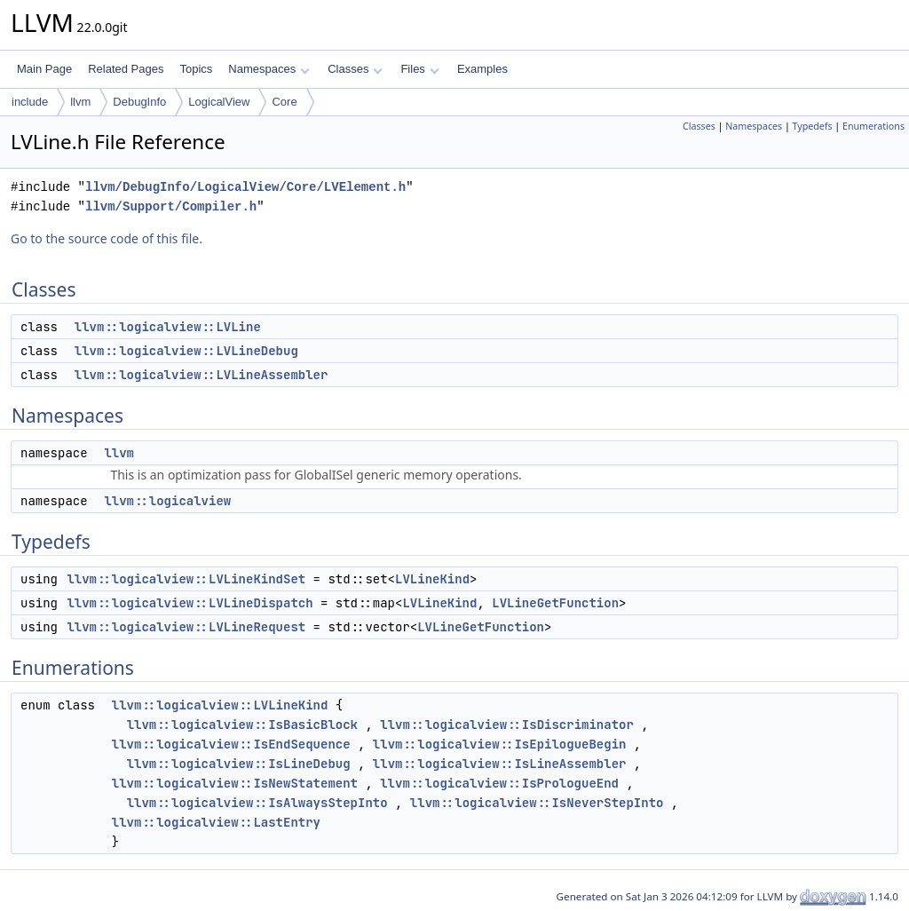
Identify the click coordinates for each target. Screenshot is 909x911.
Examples (482, 68)
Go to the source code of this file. (106, 238)
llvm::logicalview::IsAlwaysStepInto (257, 803)
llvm (80, 101)
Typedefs (813, 126)
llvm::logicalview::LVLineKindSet (186, 579)
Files (419, 68)
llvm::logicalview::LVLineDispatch (189, 603)
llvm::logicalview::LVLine (168, 327)
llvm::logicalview (167, 501)
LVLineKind (432, 579)
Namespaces (268, 68)
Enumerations (873, 126)
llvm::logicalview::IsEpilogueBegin (500, 744)
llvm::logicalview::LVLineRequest (186, 627)
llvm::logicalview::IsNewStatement (235, 783)
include (30, 101)
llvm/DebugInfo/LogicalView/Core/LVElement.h (245, 186)
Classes (355, 68)
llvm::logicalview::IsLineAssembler (500, 764)
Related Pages (125, 68)
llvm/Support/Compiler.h (171, 206)
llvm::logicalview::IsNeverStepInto (537, 803)
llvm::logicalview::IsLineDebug (239, 764)
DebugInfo (139, 101)
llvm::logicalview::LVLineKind (220, 705)
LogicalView (218, 101)
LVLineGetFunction (555, 603)
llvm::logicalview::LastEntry (216, 822)
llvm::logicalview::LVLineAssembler (201, 375)
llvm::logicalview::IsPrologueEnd (499, 783)
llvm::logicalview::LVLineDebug (186, 351)
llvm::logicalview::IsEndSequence (231, 744)
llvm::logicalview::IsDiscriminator (507, 725)
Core (284, 101)
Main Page (44, 68)
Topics (195, 68)
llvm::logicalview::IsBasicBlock (242, 725)
